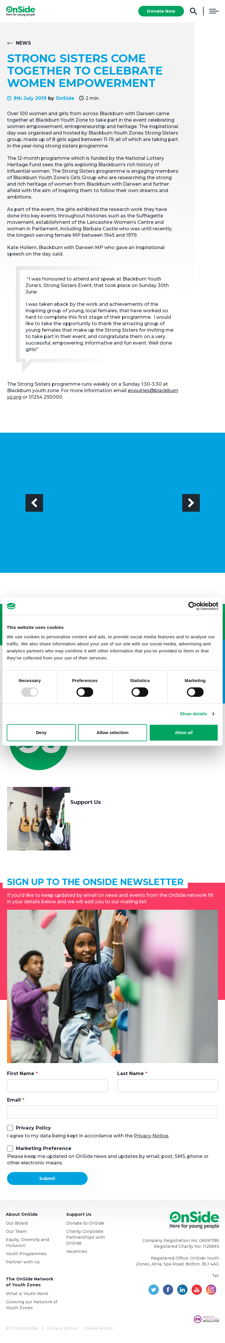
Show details (193, 713)
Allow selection (112, 732)
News (23, 43)
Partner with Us (23, 1262)
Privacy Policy (33, 1128)
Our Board (17, 1223)
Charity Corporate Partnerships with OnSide (85, 1237)
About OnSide (22, 1214)
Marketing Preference (43, 1148)
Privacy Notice (62, 1328)
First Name (20, 1073)
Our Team (16, 1231)
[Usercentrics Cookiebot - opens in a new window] (192, 606)
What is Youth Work (27, 1293)
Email (14, 1100)
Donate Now (161, 11)
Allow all (184, 732)
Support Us (85, 802)
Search (193, 11)
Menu (214, 11)
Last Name (130, 1073)
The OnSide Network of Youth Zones (29, 1281)
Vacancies (76, 1251)
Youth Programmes (26, 1253)
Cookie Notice (98, 1328)
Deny (41, 732)
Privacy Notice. (151, 1136)
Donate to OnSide (85, 1223)
